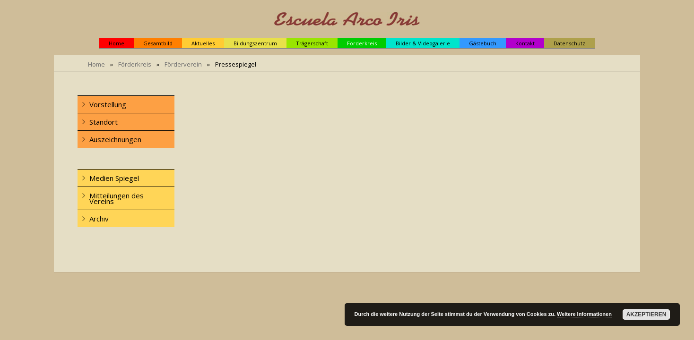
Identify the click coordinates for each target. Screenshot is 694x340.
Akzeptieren (646, 314)
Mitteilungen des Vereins (116, 198)
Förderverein (183, 64)
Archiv (99, 218)
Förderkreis (134, 64)
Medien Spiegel (114, 178)
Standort (103, 122)
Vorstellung (107, 104)
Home (96, 64)
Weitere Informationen (584, 314)
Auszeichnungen (115, 139)
